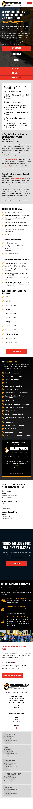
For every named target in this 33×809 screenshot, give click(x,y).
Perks (16, 60)
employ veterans (13, 555)
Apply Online (16, 48)
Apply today (8, 166)
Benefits (16, 707)
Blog (16, 719)
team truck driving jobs (18, 178)
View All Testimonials (16, 474)
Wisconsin (9, 734)
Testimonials (16, 54)
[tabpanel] (16, 462)
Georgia (8, 787)
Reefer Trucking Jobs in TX (16, 700)
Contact (16, 725)
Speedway (6, 491)
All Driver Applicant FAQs (12, 675)
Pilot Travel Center (11, 502)
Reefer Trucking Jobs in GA (16, 705)
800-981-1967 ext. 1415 (11, 740)
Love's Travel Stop (10, 512)
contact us (6, 168)
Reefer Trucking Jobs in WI (16, 698)
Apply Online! (16, 351)
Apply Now (16, 563)
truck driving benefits (13, 159)
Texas (7, 747)
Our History (16, 721)
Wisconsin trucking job (12, 42)
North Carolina (12, 774)
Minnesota (9, 761)
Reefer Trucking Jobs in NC (16, 703)
